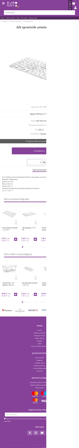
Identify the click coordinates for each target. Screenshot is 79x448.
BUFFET (5, 21)
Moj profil (39, 371)
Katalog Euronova (39, 335)
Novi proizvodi (39, 358)
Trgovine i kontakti (10, 18)
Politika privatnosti (39, 366)
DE (70, 8)
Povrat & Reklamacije (39, 368)
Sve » (73, 199)
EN (70, 6)
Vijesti (18, 18)
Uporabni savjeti (33, 18)
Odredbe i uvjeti (39, 363)
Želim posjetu (24, 18)
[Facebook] (29, 433)
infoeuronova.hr (42, 346)
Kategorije (39, 360)
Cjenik (39, 343)
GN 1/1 (41, 129)
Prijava (74, 9)
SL (70, 2)
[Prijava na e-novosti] (73, 414)
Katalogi (39, 341)
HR (70, 4)
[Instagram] (35, 433)
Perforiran (44, 134)
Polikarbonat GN (28, 21)
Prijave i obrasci (39, 338)
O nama (3, 18)
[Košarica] (73, 3)
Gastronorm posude (15, 21)
